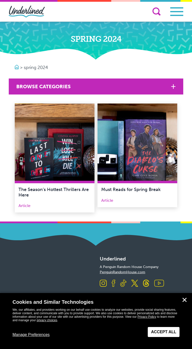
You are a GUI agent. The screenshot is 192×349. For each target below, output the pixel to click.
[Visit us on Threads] (146, 284)
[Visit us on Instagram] (103, 284)
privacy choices (47, 320)
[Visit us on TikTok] (123, 284)
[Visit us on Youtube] (159, 284)
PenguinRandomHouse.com (122, 272)
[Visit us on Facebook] (113, 284)
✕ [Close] (185, 300)
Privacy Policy (147, 316)
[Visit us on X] (134, 284)
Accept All (163, 332)
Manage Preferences (31, 334)
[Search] (156, 12)
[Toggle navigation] (176, 11)
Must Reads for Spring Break (130, 189)
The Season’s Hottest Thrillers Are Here (53, 192)
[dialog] (96, 321)
